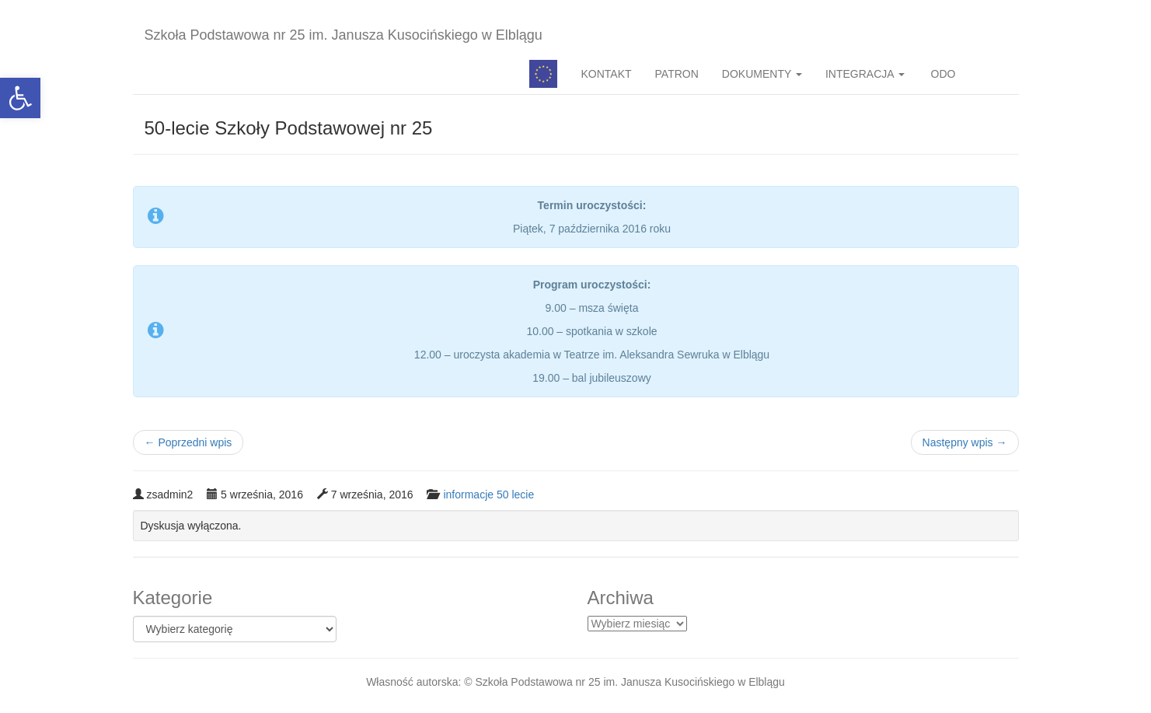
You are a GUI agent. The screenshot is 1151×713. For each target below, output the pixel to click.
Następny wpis (965, 442)
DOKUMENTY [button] (762, 74)
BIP (993, 73)
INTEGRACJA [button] (865, 74)
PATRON (677, 74)
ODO (942, 74)
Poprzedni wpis (188, 442)
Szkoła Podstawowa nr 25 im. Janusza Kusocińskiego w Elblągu (343, 35)
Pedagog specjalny (543, 73)
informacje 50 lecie (488, 494)
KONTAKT (606, 74)
